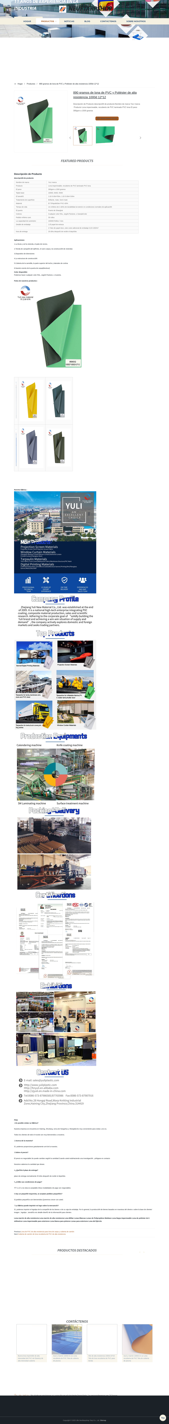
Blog (87, 40)
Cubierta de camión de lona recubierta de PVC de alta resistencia (42, 1234)
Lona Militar (69, 1218)
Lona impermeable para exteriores (36, 1221)
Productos (47, 40)
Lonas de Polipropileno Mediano (98, 1218)
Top (163, 1417)
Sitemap (103, 1420)
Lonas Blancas (80, 1218)
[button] (16, 9)
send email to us (107, 118)
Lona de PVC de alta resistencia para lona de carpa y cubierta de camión (47, 1232)
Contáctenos (108, 40)
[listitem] (84, 137)
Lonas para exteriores (79, 1221)
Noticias (69, 40)
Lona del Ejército (95, 1221)
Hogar (27, 40)
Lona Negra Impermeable (122, 1218)
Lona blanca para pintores (60, 1221)
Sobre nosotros (136, 40)
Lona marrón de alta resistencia (26, 1218)
